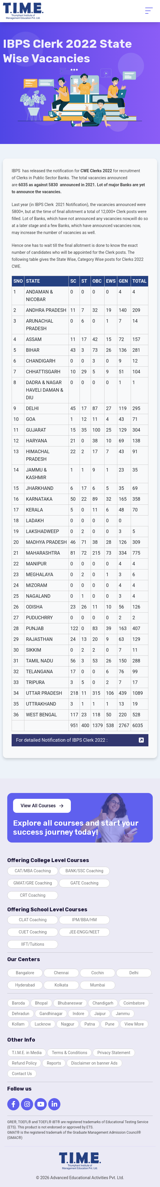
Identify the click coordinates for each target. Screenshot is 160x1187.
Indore (78, 1013)
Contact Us (22, 1073)
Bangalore (25, 972)
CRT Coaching (33, 895)
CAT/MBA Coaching (33, 870)
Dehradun (20, 1013)
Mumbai (97, 985)
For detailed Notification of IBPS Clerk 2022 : (80, 740)
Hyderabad (25, 985)
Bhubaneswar (70, 1003)
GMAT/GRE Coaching (32, 883)
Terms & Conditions (69, 1052)
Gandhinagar (50, 1013)
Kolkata (61, 985)
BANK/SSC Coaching (84, 870)
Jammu (123, 1013)
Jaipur (100, 1013)
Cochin (97, 972)
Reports (54, 1063)
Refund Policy (24, 1063)
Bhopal (41, 1003)
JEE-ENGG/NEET (84, 932)
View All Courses (42, 805)
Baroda (18, 1003)
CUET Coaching (33, 932)
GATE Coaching (84, 883)
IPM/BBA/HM (84, 919)
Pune (109, 1024)
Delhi (134, 972)
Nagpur (67, 1024)
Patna (90, 1024)
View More (134, 1024)
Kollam (18, 1024)
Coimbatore (134, 1003)
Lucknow (43, 1024)
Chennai (61, 972)
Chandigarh (103, 1003)
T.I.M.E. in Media (27, 1052)
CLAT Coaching (32, 919)
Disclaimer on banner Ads (94, 1063)
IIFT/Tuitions (32, 944)
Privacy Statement (113, 1052)
